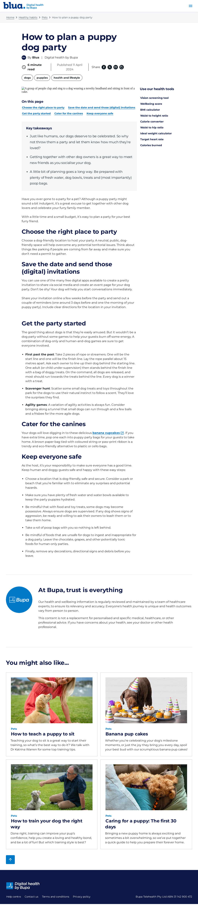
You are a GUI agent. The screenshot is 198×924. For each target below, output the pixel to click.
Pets (45, 17)
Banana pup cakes (126, 727)
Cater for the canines (68, 106)
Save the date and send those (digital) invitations (101, 101)
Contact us (13, 899)
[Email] (115, 67)
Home (10, 17)
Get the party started (36, 106)
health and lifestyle (67, 77)
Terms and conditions (19, 907)
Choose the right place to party (43, 101)
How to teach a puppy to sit (42, 727)
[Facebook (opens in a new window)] (104, 67)
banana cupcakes (106, 426)
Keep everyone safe (100, 106)
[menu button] (190, 5)
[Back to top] (10, 853)
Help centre (13, 890)
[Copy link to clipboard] (121, 67)
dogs (27, 77)
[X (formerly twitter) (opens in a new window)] (110, 67)
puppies (42, 77)
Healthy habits (28, 17)
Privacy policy (15, 916)
